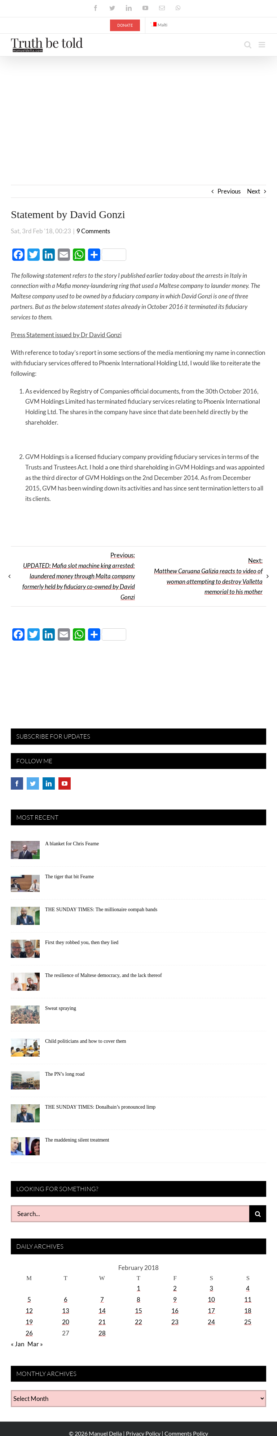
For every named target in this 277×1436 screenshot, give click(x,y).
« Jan (17, 1344)
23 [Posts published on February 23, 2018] (175, 1322)
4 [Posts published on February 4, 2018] (248, 1288)
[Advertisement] (138, 110)
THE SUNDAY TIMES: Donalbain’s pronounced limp (100, 1107)
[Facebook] (17, 783)
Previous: (78, 576)
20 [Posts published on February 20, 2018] (65, 1322)
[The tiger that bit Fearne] (25, 885)
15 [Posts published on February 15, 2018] (138, 1310)
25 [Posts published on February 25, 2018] (247, 1322)
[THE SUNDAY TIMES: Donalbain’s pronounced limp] (25, 1115)
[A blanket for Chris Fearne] (25, 852)
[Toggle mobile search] (247, 44)
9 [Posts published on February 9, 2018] (175, 1299)
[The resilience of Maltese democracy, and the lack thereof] (25, 984)
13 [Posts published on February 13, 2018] (65, 1310)
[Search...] (130, 1213)
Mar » (35, 1344)
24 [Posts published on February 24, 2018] (211, 1322)
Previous (229, 191)
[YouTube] (64, 783)
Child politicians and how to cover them (85, 1041)
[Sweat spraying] (25, 1017)
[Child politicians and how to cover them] (25, 1050)
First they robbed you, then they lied (81, 942)
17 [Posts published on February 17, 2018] (211, 1310)
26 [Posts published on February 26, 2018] (29, 1333)
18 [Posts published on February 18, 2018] (247, 1310)
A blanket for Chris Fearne (72, 843)
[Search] (257, 1213)
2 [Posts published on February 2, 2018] (175, 1288)
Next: (208, 576)
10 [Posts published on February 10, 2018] (211, 1299)
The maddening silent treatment (77, 1140)
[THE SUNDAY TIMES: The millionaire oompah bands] (25, 918)
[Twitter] (33, 783)
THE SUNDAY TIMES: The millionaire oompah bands (101, 909)
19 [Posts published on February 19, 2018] (29, 1322)
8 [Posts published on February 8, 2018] (138, 1299)
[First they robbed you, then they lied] (25, 951)
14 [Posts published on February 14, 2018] (102, 1310)
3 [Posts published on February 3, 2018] (211, 1288)
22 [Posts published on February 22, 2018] (138, 1322)
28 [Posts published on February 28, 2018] (102, 1333)
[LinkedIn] (49, 783)
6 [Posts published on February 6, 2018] (65, 1299)
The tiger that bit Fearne (69, 876)
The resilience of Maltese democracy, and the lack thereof (103, 975)
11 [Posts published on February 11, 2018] (247, 1299)
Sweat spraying (60, 1008)
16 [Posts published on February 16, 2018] (175, 1310)
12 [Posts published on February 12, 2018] (29, 1310)
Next (253, 191)
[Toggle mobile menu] (262, 44)
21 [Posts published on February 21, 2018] (102, 1322)
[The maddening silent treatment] (25, 1148)
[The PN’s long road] (25, 1083)
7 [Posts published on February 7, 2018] (102, 1299)
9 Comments (93, 231)
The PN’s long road (64, 1074)
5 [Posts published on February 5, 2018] (29, 1299)
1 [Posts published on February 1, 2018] (138, 1288)
